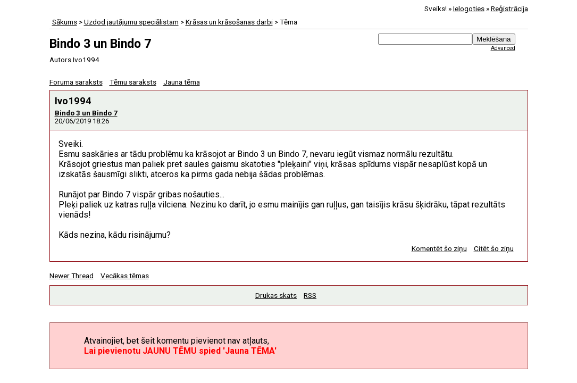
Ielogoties (468, 8)
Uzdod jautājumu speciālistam (131, 22)
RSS (310, 295)
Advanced (503, 48)
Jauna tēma (181, 82)
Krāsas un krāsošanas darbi (229, 22)
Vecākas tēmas (125, 275)
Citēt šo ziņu (494, 248)
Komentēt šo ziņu (439, 248)
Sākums (64, 22)
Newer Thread (71, 275)
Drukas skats (276, 295)
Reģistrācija (509, 8)
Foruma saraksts (76, 82)
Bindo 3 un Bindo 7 (86, 113)
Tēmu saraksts (133, 82)
